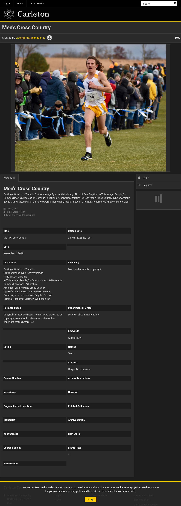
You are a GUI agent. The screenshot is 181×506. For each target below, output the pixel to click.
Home (20, 3)
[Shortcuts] (177, 37)
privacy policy (75, 491)
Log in (7, 3)
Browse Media (37, 3)
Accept (90, 499)
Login (143, 177)
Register (145, 185)
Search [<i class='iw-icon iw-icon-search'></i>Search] (175, 3)
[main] (90, 251)
